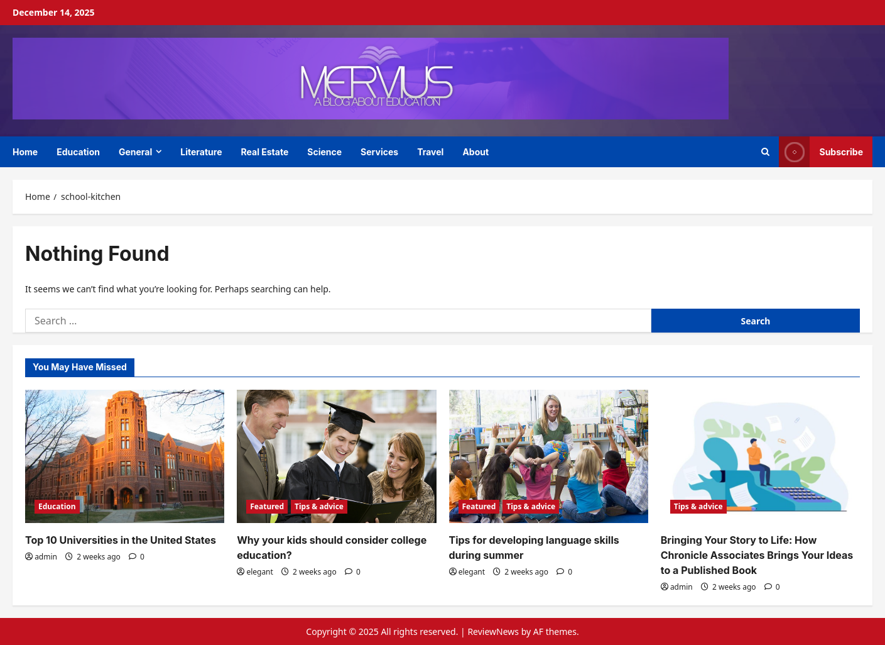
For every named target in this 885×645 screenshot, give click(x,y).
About (475, 151)
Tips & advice (319, 506)
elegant (259, 571)
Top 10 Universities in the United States (120, 540)
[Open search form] (765, 152)
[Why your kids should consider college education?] (336, 456)
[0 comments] (136, 556)
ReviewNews (493, 631)
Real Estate (265, 151)
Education (78, 151)
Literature (201, 151)
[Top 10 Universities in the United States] (124, 456)
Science (324, 151)
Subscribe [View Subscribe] (821, 151)
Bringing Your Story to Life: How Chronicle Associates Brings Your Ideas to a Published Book (757, 555)
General (135, 151)
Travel (430, 151)
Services (379, 151)
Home (25, 151)
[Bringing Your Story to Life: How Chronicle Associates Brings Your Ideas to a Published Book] (760, 456)
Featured (267, 506)
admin (46, 556)
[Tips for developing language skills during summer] (548, 456)
